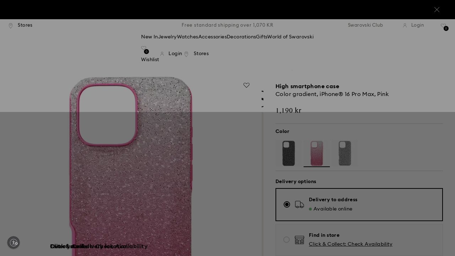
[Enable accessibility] (13, 242)
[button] (344, 86)
